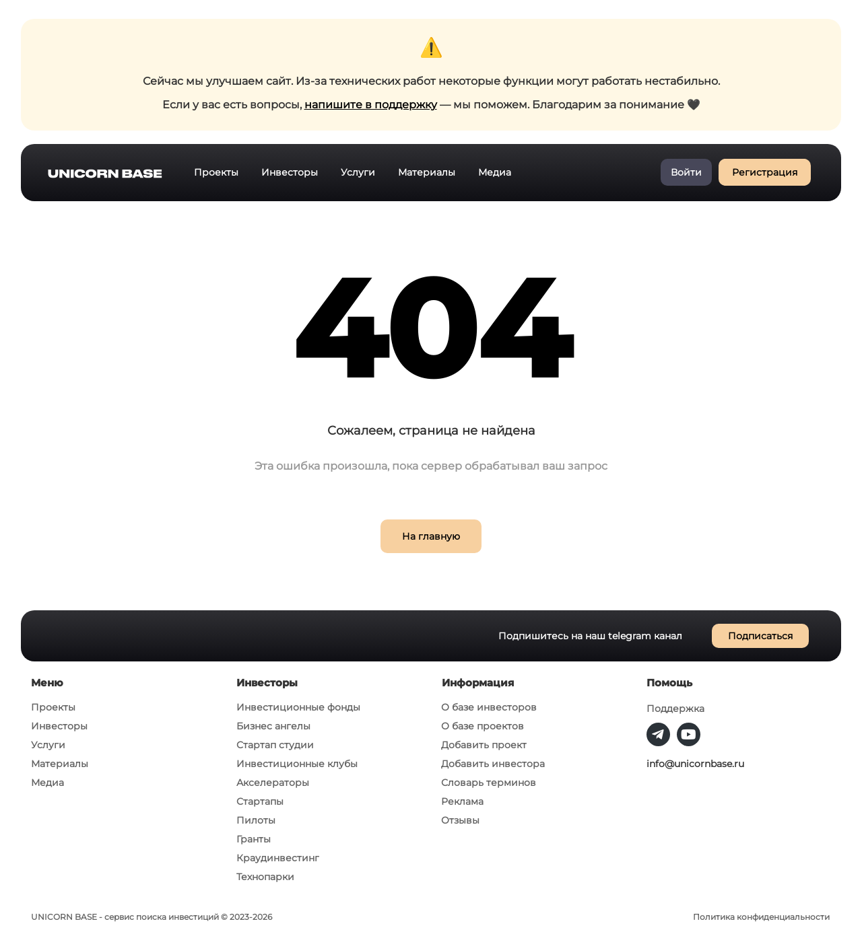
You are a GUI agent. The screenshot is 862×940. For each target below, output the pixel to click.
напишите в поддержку (370, 104)
